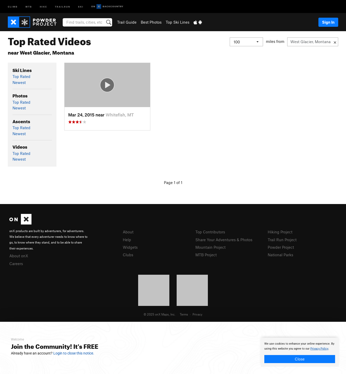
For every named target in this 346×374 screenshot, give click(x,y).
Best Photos (151, 22)
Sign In (328, 22)
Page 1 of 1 (173, 182)
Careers (16, 263)
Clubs (128, 254)
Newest (19, 82)
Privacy (197, 314)
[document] (299, 352)
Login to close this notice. (73, 353)
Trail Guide (127, 22)
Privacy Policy (319, 348)
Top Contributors (210, 231)
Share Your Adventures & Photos (223, 239)
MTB (28, 6)
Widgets (130, 247)
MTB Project (206, 254)
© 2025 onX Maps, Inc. (159, 314)
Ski (81, 6)
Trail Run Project (282, 239)
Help (127, 239)
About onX (18, 255)
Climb (13, 6)
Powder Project (281, 247)
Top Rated (21, 76)
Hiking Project (280, 231)
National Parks (280, 254)
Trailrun (62, 6)
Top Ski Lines (177, 22)
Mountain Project (210, 247)
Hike (43, 6)
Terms (184, 314)
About (128, 231)
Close (300, 359)
